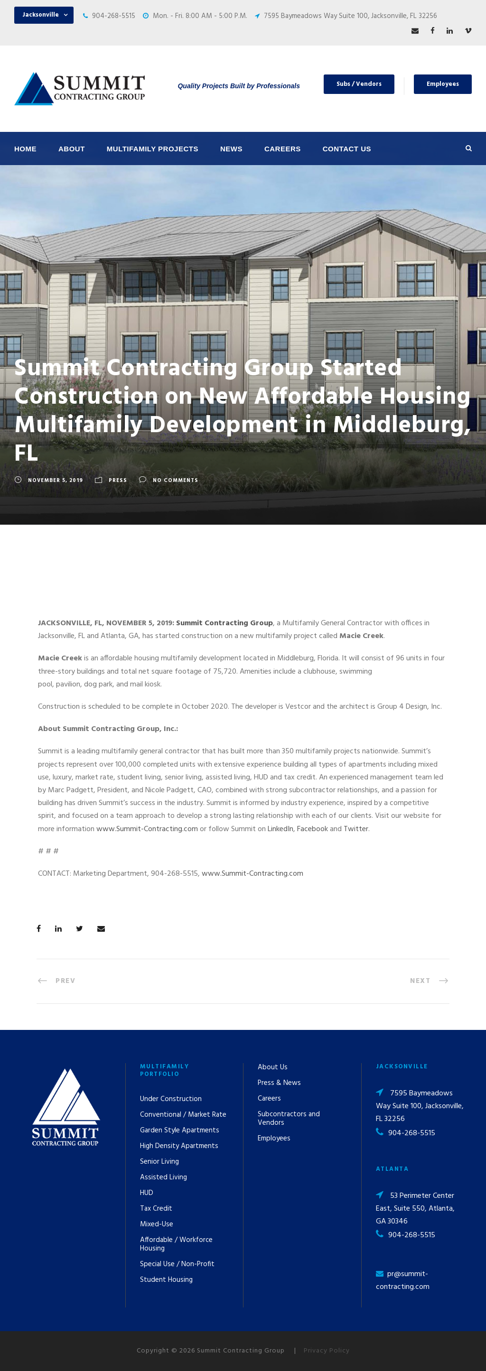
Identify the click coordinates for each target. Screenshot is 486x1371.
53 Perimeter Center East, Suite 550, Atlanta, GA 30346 (415, 1209)
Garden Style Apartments (179, 1130)
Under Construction (171, 1099)
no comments (175, 480)
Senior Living (159, 1161)
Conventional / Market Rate (183, 1115)
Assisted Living (163, 1177)
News (231, 149)
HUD (146, 1193)
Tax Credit (156, 1208)
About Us (273, 1067)
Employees (443, 84)
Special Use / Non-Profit (177, 1264)
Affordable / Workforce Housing (176, 1244)
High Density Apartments (179, 1146)
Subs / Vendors (359, 84)
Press (118, 480)
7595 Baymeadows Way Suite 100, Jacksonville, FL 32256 (350, 16)
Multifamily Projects (152, 149)
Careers (282, 149)
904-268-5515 (113, 16)
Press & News (279, 1083)
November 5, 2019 (55, 480)
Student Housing (166, 1280)
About (71, 149)
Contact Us (347, 149)
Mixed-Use (156, 1224)
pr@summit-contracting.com (403, 1280)
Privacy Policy (327, 1350)
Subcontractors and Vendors (289, 1119)
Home (25, 149)
